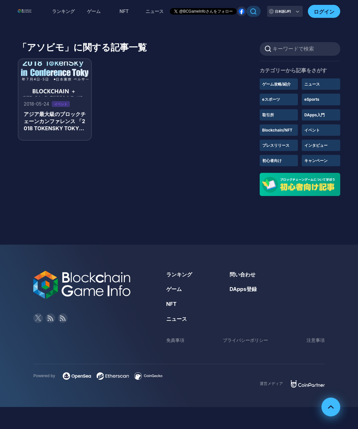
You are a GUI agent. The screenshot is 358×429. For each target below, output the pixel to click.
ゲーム (94, 11)
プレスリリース (275, 145)
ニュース (312, 84)
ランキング (63, 11)
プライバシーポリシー (245, 340)
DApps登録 (243, 289)
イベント (312, 130)
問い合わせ (242, 274)
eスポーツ (271, 99)
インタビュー (316, 145)
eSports (311, 99)
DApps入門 (314, 114)
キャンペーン (316, 160)
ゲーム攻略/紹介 (276, 84)
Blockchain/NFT (277, 130)
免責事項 (175, 340)
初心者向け (272, 160)
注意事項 (316, 340)
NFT (124, 11)
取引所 (268, 114)
